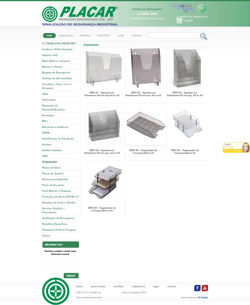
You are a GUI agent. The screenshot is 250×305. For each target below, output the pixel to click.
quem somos (98, 286)
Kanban (46, 144)
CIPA (45, 93)
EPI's (45, 121)
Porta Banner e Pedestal (56, 190)
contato (171, 286)
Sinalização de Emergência (58, 218)
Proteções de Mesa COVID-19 (60, 196)
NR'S (45, 156)
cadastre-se (138, 286)
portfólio (119, 286)
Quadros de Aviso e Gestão (58, 202)
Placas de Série (51, 167)
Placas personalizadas (55, 179)
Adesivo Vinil (50, 55)
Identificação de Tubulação (58, 138)
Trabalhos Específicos (54, 223)
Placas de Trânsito (52, 173)
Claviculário (49, 99)
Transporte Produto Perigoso (59, 229)
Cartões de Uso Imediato (57, 78)
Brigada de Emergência (56, 72)
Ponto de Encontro (53, 185)
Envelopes (48, 115)
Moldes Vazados (52, 150)
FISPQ (46, 132)
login (156, 286)
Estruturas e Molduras (55, 127)
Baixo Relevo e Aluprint (56, 60)
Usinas (46, 235)
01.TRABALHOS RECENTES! (59, 43)
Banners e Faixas (52, 66)
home (79, 286)
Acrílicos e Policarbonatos (57, 49)
